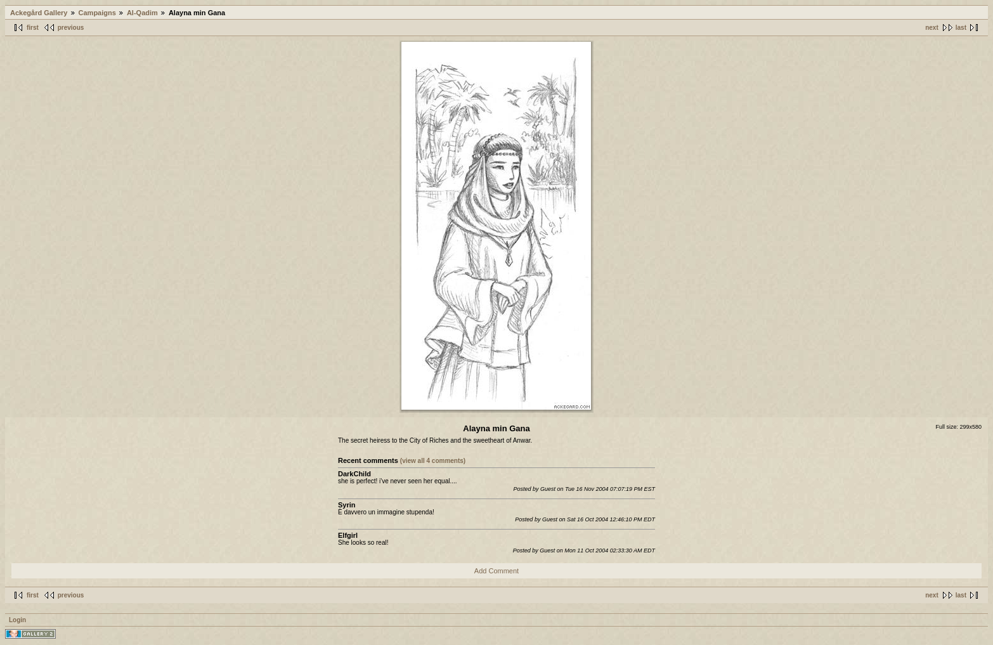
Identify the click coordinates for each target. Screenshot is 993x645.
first (33, 27)
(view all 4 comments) (432, 460)
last (961, 27)
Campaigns (97, 12)
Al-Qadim (142, 12)
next (931, 27)
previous (71, 27)
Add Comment (496, 571)
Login (17, 619)
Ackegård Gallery (39, 12)
